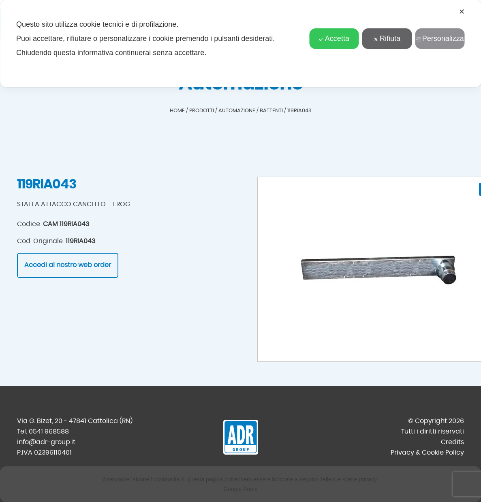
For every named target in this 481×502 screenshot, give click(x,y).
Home (177, 110)
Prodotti (201, 110)
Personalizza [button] (440, 38)
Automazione (236, 110)
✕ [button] (462, 12)
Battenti (271, 110)
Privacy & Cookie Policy (427, 452)
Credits (452, 442)
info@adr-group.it (46, 442)
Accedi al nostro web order (67, 265)
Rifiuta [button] (387, 38)
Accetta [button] (334, 38)
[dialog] (240, 43)
